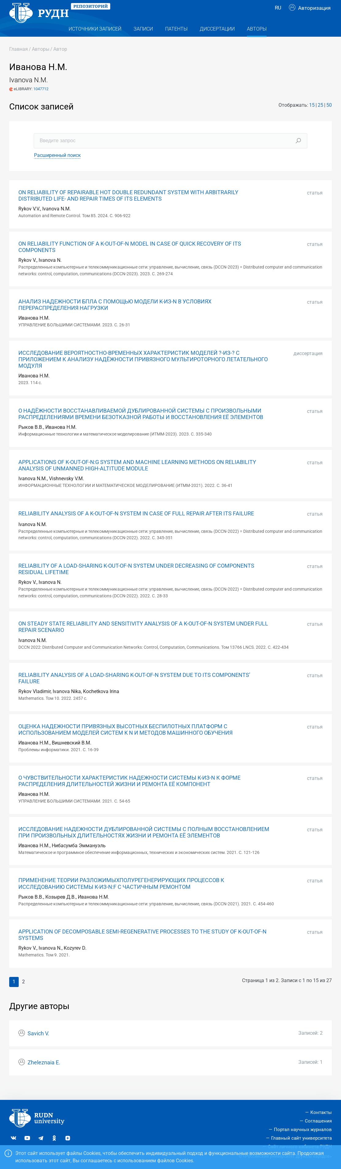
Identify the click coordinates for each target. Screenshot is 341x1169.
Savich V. (38, 1046)
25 (320, 117)
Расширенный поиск (57, 167)
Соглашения (318, 1121)
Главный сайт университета (301, 1138)
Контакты (321, 1112)
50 (329, 117)
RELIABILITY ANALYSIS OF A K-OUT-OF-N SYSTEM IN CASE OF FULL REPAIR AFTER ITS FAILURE (136, 526)
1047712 (40, 101)
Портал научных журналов (303, 1129)
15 (312, 117)
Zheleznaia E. (44, 1075)
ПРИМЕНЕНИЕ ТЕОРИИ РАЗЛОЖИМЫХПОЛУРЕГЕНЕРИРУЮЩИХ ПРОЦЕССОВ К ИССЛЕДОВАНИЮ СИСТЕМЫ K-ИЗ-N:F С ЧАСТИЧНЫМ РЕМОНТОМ (121, 895)
